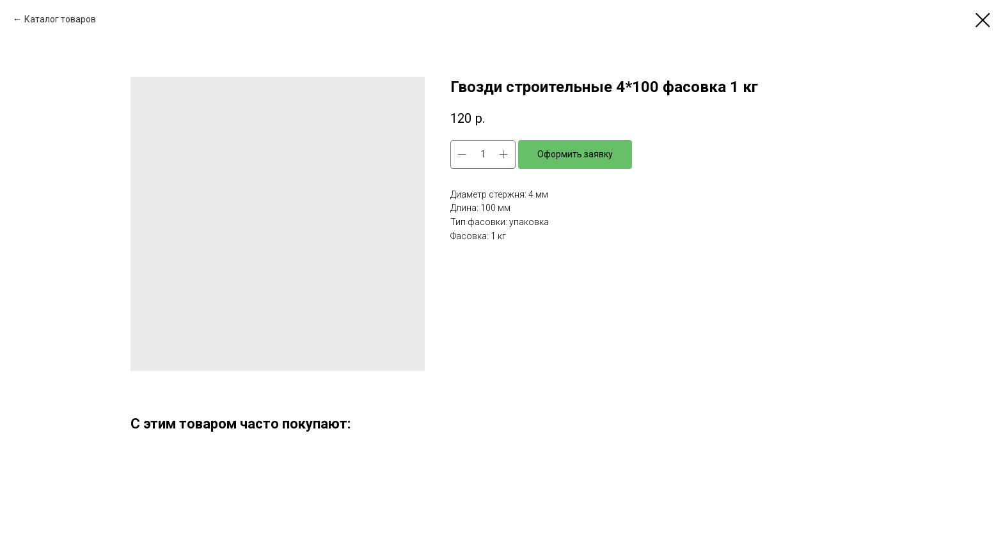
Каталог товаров (60, 19)
